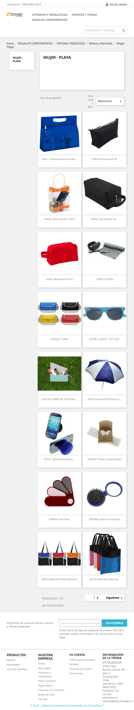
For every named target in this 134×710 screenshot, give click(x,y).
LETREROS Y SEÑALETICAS (50, 15)
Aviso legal (44, 668)
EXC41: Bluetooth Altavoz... (59, 459)
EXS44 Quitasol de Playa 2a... (104, 399)
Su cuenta (77, 655)
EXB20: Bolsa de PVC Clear (59, 219)
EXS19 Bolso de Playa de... (104, 579)
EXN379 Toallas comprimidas (105, 459)
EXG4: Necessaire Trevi (59, 279)
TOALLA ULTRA (104, 279)
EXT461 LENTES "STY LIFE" (105, 339)
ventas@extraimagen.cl (118, 701)
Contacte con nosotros (51, 690)
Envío (41, 663)
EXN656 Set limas (59, 519)
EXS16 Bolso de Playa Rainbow (59, 579)
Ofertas (11, 660)
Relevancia (110, 101)
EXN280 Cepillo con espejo (104, 519)
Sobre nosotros (47, 681)
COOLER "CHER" (59, 339)
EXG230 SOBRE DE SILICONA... (59, 399)
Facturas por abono (81, 668)
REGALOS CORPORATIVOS (50, 20)
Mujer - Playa (18, 59)
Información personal (82, 659)
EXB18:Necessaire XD (104, 159)
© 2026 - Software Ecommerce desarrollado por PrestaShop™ (67, 705)
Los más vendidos (17, 669)
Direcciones (76, 673)
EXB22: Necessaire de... (104, 219)
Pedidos (74, 664)
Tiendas (42, 699)
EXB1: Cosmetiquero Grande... (59, 159)
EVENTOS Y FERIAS (84, 15)
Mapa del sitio (46, 694)
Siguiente (115, 598)
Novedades (13, 664)
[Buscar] (105, 30)
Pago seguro (45, 685)
